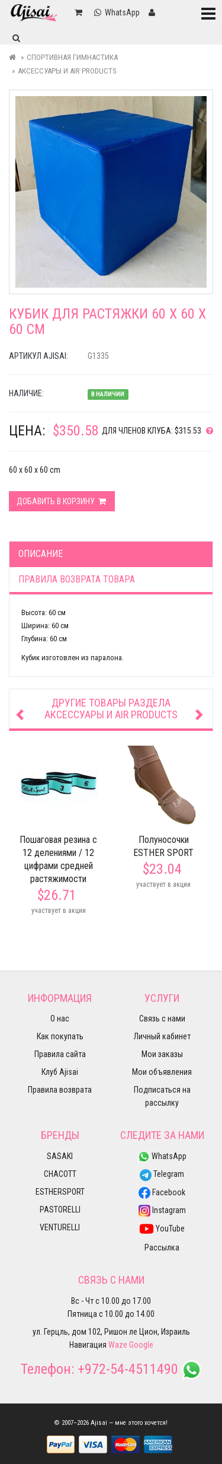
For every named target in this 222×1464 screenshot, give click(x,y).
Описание (40, 553)
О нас (59, 1018)
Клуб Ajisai (59, 1072)
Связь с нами (162, 1018)
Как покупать (60, 1036)
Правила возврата (60, 1089)
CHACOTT (60, 1174)
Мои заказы (162, 1054)
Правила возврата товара (76, 579)
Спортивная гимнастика (72, 57)
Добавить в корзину (62, 501)
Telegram (162, 1174)
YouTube (162, 1228)
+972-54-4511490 (128, 1369)
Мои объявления (162, 1072)
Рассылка (161, 1247)
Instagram (162, 1210)
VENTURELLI (60, 1227)
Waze (117, 1345)
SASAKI (60, 1156)
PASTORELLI (60, 1209)
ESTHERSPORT (60, 1191)
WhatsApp (162, 1156)
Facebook (162, 1192)
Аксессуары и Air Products (67, 70)
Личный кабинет (162, 1036)
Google (141, 1345)
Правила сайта (60, 1054)
